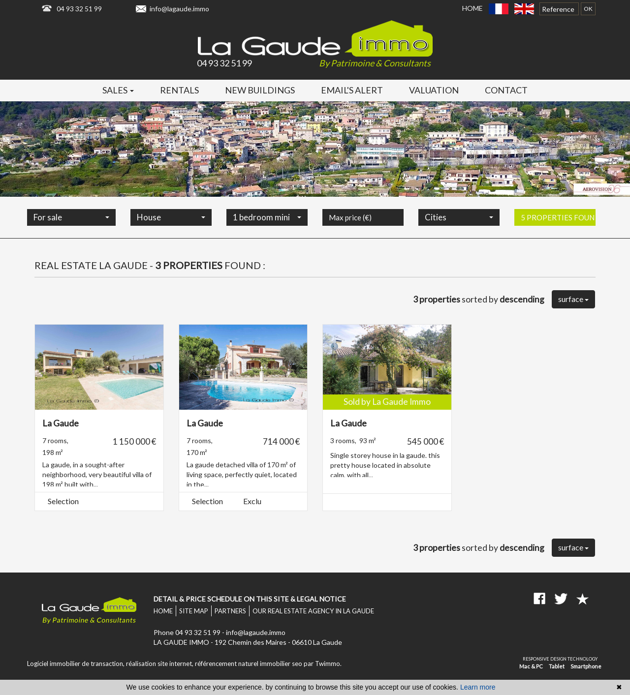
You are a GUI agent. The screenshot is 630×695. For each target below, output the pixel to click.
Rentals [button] (179, 90)
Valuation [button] (434, 90)
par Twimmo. (323, 663)
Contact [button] (506, 90)
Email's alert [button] (352, 90)
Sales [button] (118, 90)
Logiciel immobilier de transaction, (76, 663)
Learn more (478, 687)
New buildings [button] (260, 90)
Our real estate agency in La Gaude (313, 611)
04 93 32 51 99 (79, 8)
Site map (193, 611)
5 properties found (558, 233)
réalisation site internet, (160, 663)
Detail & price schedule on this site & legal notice (250, 599)
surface (573, 298)
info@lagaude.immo (179, 8)
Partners (230, 611)
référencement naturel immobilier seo (249, 663)
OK (588, 8)
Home (472, 8)
